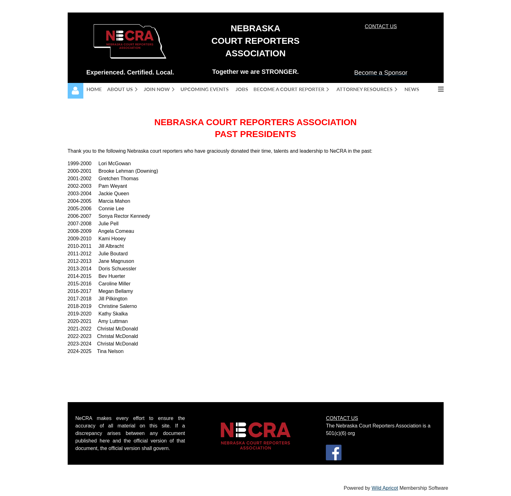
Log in (75, 91)
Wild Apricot (385, 488)
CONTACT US (381, 26)
